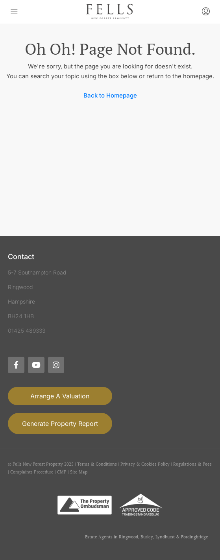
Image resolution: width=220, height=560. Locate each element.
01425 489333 (26, 330)
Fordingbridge (194, 537)
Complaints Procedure (32, 472)
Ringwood (128, 537)
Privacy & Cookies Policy (145, 464)
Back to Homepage (110, 95)
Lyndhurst (165, 537)
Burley (147, 537)
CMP (62, 472)
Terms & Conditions (97, 464)
